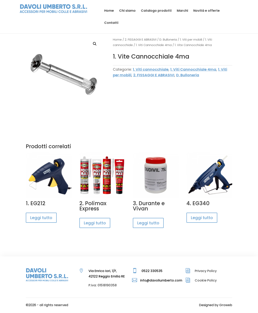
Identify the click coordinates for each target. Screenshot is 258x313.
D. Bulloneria (168, 40)
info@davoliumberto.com (161, 280)
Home (117, 40)
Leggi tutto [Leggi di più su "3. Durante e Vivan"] (148, 223)
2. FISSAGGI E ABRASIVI (140, 40)
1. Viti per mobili (191, 40)
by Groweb (223, 305)
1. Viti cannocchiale (151, 69)
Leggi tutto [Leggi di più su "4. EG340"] (202, 218)
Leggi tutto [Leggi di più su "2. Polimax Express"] (95, 223)
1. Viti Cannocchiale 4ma (154, 45)
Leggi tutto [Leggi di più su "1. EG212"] (41, 218)
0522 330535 (151, 271)
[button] (94, 43)
